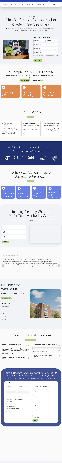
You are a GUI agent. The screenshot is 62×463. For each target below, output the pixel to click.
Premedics (13, 4)
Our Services (20, 4)
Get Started (30, 116)
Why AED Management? (30, 4)
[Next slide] (59, 265)
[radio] (44, 389)
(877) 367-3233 (52, 1)
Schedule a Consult (25, 80)
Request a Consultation (37, 1)
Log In (53, 4)
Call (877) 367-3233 (36, 80)
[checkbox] (17, 405)
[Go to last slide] (3, 265)
